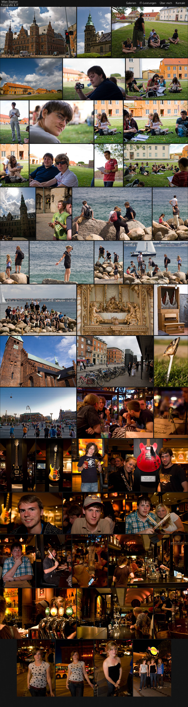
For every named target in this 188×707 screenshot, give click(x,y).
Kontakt (180, 3)
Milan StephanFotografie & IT (9, 3)
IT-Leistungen (148, 3)
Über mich (166, 3)
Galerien (131, 3)
